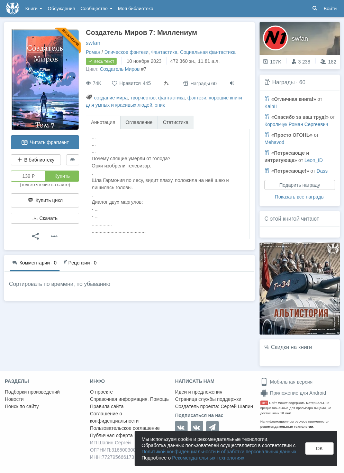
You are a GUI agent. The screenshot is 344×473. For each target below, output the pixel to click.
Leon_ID (314, 160)
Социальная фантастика (208, 52)
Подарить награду (299, 185)
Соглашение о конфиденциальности (114, 417)
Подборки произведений (32, 392)
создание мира (111, 97)
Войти (330, 8)
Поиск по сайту (22, 406)
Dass (322, 171)
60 (302, 82)
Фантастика (164, 52)
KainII (270, 106)
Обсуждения (61, 8)
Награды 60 (200, 83)
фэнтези (196, 97)
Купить (62, 176)
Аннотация (103, 122)
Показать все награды (300, 197)
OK (319, 448)
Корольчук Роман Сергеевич (296, 124)
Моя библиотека (135, 8)
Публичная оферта (111, 435)
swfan (93, 43)
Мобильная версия (286, 382)
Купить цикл (45, 200)
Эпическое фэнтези (126, 52)
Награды (283, 82)
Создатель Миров (119, 69)
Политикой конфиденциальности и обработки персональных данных (219, 451)
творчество (143, 97)
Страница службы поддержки (208, 399)
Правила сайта (107, 406)
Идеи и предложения (199, 392)
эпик (160, 105)
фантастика (171, 97)
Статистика (176, 122)
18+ (264, 403)
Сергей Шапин (236, 406)
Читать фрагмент (45, 142)
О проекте (101, 392)
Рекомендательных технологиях (208, 458)
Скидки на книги (291, 347)
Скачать (45, 218)
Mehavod (274, 142)
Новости (14, 399)
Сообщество (96, 8)
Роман (93, 52)
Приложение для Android (293, 393)
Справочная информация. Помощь (129, 399)
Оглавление (139, 122)
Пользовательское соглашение (125, 428)
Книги (33, 8)
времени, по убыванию (80, 284)
